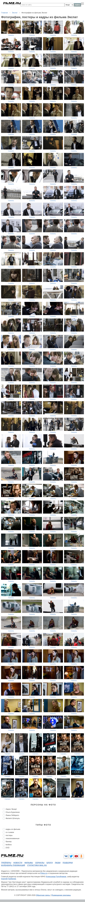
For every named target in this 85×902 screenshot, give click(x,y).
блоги (49, 863)
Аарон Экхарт (11, 809)
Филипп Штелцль (13, 818)
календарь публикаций (13, 865)
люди (57, 863)
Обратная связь (43, 895)
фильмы (28, 863)
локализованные (12, 838)
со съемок (10, 832)
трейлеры (6, 863)
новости (17, 863)
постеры (9, 835)
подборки (68, 863)
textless (9, 845)
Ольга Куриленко (13, 812)
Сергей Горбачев (8, 879)
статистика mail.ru (37, 865)
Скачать (11, 35)
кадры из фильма (13, 829)
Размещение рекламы (61, 895)
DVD (7, 848)
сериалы (39, 863)
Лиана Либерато (12, 815)
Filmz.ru (43, 873)
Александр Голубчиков (56, 877)
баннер (9, 841)
